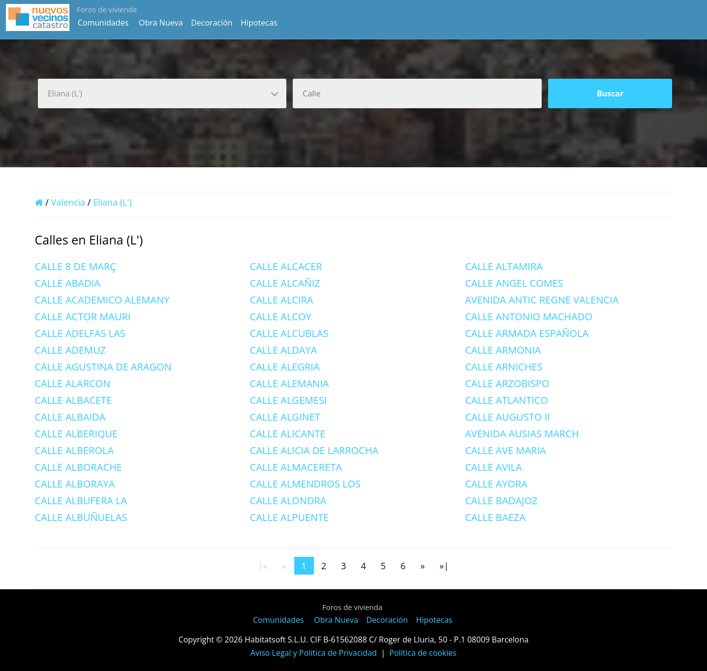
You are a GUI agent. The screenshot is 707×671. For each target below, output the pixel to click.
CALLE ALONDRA (288, 500)
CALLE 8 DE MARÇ (75, 266)
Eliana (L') (112, 202)
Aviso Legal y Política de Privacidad (313, 652)
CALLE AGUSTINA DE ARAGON (103, 366)
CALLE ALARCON (73, 383)
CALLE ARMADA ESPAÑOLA (526, 333)
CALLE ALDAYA (283, 350)
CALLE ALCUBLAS (289, 333)
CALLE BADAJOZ (501, 500)
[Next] (422, 566)
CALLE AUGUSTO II (507, 417)
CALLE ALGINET (285, 417)
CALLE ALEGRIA (285, 366)
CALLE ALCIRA (281, 299)
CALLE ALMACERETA (296, 467)
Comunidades (103, 22)
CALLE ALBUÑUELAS (81, 517)
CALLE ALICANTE (288, 433)
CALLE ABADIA (67, 283)
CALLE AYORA (496, 483)
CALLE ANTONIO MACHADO (528, 316)
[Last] (444, 566)
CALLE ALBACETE (73, 400)
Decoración (211, 22)
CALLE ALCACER (286, 266)
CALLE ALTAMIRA (504, 266)
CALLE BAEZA (495, 517)
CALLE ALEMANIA (289, 383)
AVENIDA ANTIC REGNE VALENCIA (541, 299)
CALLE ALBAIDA (70, 417)
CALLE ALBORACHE (78, 467)
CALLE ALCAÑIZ (285, 283)
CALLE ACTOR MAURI (83, 316)
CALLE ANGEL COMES (514, 283)
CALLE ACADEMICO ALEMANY (102, 299)
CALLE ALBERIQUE (76, 433)
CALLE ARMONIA (503, 350)
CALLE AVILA (493, 467)
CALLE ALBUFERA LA (81, 500)
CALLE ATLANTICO (506, 400)
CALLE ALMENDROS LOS (305, 483)
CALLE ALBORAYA (75, 483)
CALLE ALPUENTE (289, 517)
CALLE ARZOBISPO (507, 383)
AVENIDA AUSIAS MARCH (522, 433)
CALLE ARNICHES (504, 366)
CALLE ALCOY (280, 316)
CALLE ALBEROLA (74, 450)
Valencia (68, 202)
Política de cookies (423, 652)
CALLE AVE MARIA (505, 450)
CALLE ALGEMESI (288, 400)
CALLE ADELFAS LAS (80, 333)
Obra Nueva (161, 22)
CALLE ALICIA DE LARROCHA (314, 450)
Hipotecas (259, 22)
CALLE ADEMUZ (70, 350)
